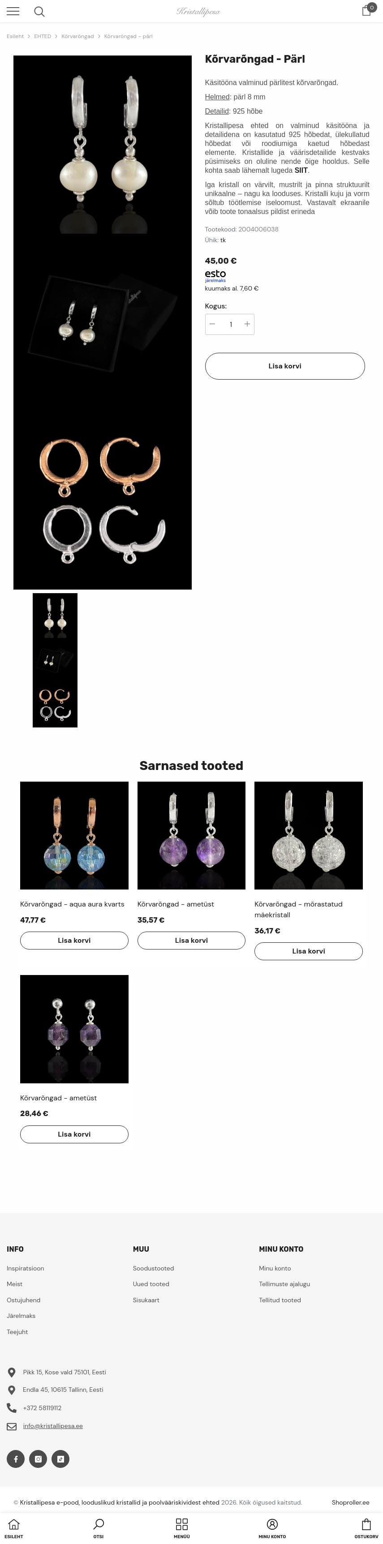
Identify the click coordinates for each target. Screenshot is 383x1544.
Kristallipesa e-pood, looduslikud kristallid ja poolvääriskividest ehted (119, 1502)
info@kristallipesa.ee (53, 1426)
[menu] (13, 10)
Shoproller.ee (351, 1502)
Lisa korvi (285, 366)
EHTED (42, 36)
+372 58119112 (42, 1408)
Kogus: (216, 306)
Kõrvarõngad (77, 36)
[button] (98, 1530)
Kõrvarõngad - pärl (128, 36)
